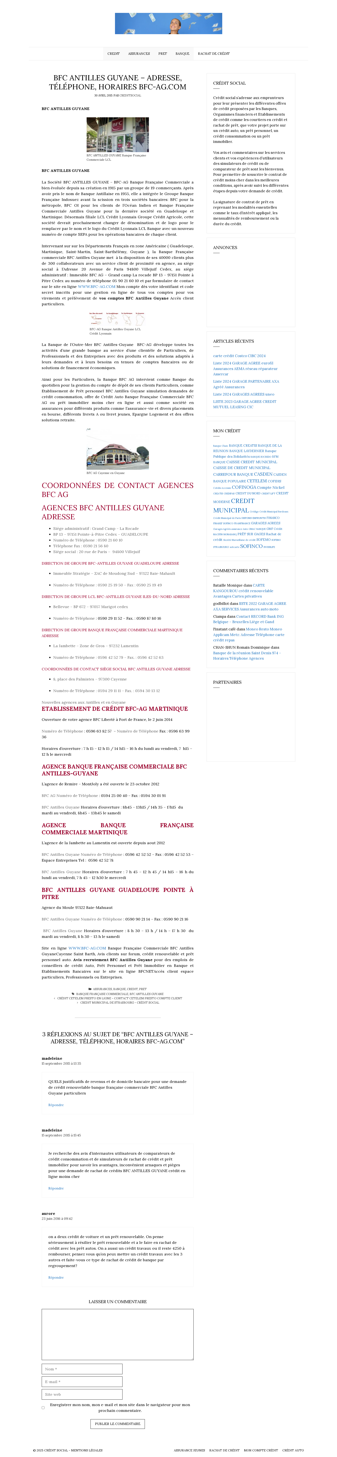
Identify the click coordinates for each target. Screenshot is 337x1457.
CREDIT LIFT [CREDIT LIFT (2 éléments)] (268, 493)
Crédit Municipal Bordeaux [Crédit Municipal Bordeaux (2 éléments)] (273, 511)
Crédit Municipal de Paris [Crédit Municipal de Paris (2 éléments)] (227, 518)
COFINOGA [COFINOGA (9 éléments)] (244, 487)
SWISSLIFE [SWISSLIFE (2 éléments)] (269, 547)
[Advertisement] (245, 292)
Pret (162, 54)
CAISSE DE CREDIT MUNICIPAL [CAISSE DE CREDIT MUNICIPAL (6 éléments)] (241, 467)
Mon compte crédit (261, 1450)
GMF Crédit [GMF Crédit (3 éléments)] (274, 529)
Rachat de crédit (214, 54)
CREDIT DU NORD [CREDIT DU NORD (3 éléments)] (248, 493)
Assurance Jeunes (189, 1450)
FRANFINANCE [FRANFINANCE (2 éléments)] (242, 523)
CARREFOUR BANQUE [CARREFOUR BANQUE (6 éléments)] (233, 474)
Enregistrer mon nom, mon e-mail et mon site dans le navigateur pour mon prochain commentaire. (120, 1407)
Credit (113, 54)
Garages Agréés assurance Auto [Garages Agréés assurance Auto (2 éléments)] (230, 529)
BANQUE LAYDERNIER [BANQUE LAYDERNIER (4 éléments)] (246, 451)
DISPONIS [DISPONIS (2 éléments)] (247, 518)
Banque (182, 54)
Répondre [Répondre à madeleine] (56, 1105)
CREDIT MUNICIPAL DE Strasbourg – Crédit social (119, 1002)
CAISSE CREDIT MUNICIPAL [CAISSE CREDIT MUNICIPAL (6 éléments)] (251, 461)
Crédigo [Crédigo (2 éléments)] (254, 511)
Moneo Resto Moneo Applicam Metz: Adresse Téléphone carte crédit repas (249, 634)
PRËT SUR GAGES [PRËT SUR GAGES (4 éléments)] (251, 534)
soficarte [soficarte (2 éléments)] (234, 547)
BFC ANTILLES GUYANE (147, 994)
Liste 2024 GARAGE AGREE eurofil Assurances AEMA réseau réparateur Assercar (245, 368)
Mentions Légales (87, 1450)
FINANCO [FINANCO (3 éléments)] (273, 518)
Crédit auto (293, 1450)
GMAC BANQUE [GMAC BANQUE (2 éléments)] (257, 529)
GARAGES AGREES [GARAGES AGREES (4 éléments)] (265, 523)
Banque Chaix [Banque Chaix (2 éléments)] (220, 445)
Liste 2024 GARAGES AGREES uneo (243, 394)
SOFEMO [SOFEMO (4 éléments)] (263, 540)
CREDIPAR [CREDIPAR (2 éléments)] (229, 493)
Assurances (139, 54)
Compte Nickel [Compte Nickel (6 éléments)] (270, 487)
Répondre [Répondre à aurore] (56, 1277)
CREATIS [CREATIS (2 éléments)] (218, 493)
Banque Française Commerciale (102, 994)
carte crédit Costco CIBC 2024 (239, 355)
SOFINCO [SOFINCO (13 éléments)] (251, 546)
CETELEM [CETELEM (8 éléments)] (257, 480)
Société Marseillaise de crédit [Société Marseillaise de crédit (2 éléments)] (239, 539)
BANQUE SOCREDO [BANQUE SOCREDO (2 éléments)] (261, 456)
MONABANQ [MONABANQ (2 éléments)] (230, 534)
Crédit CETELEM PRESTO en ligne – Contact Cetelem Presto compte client (119, 998)
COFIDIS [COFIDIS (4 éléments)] (274, 481)
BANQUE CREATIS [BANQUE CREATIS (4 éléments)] (243, 445)
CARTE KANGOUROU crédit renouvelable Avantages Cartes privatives (243, 591)
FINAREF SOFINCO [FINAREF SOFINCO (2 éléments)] (223, 523)
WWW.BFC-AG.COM (96, 286)
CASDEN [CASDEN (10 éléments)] (263, 474)
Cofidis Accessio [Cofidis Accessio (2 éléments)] (222, 487)
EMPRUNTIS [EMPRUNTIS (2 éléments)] (259, 518)
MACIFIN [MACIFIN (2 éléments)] (218, 534)
